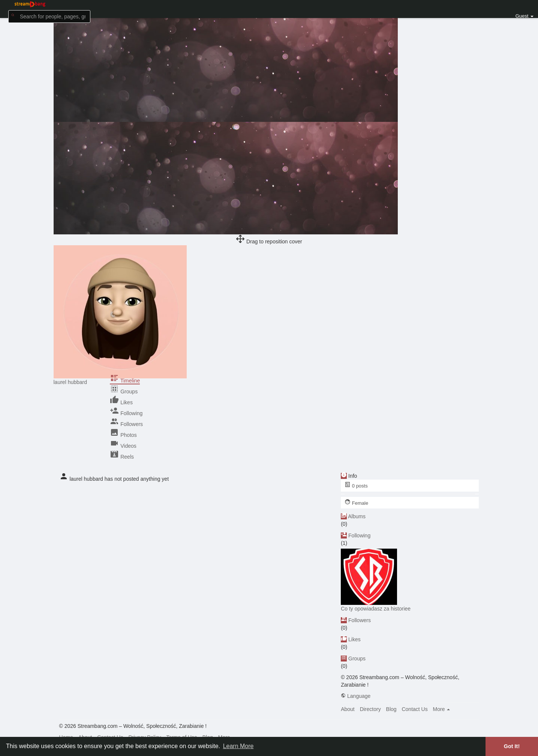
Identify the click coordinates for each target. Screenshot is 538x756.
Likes (354, 639)
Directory (370, 709)
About (348, 709)
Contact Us (414, 709)
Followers (359, 620)
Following (359, 535)
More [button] (441, 709)
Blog (391, 709)
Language (355, 696)
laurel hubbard (70, 382)
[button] (49, 16)
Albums (357, 516)
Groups (357, 659)
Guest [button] (525, 16)
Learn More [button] (238, 746)
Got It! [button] (512, 746)
